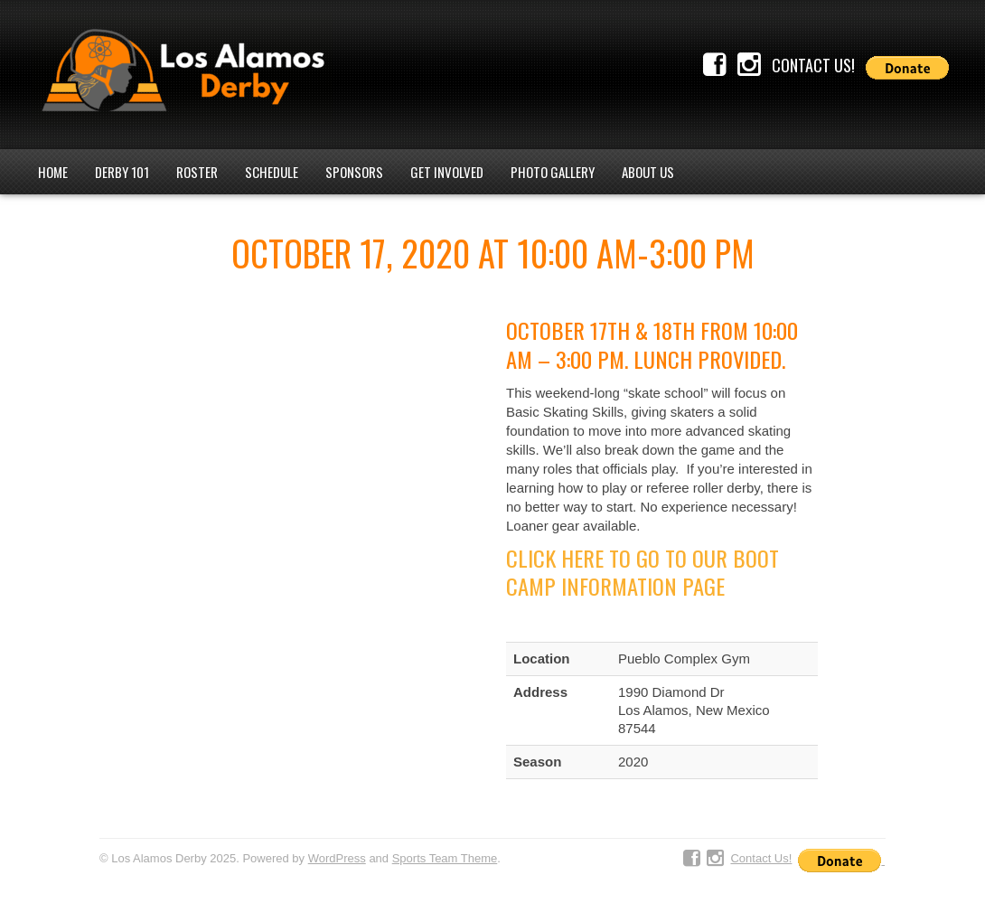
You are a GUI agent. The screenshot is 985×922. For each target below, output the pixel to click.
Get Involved (446, 172)
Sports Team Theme (445, 858)
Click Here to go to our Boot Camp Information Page (642, 572)
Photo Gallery (553, 172)
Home (53, 172)
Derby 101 (122, 172)
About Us (648, 172)
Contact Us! (813, 65)
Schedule (271, 172)
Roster (197, 172)
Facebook (715, 65)
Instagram (749, 65)
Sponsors (354, 172)
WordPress (337, 858)
